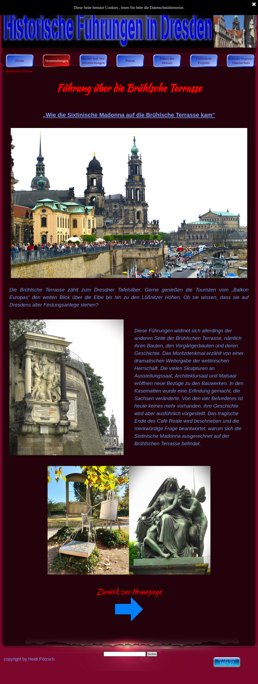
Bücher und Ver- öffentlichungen (93, 60)
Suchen (152, 654)
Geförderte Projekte (204, 60)
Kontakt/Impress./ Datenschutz (241, 60)
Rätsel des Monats (167, 60)
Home (19, 61)
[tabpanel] (129, 195)
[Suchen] (124, 654)
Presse (130, 61)
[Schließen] (254, 4)
